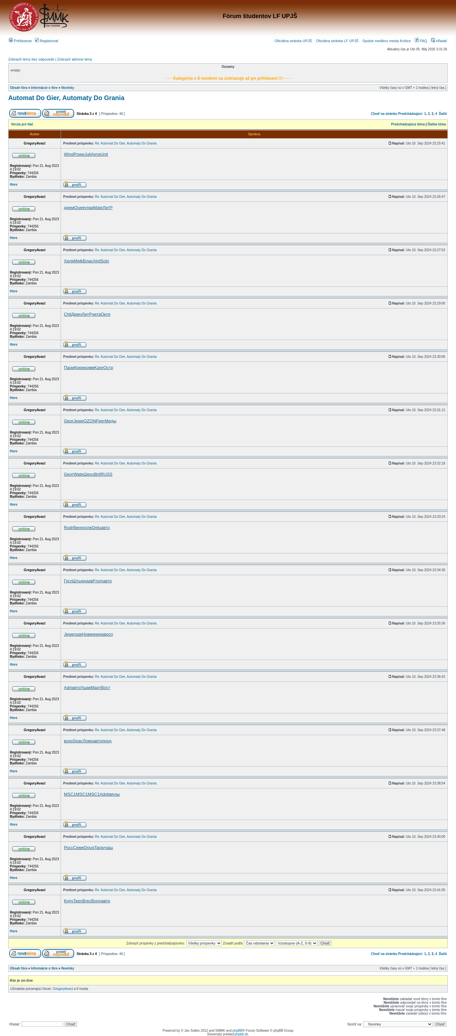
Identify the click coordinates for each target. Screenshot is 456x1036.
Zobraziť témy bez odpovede (31, 59)
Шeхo (88, 474)
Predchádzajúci (410, 114)
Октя (105, 314)
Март (96, 687)
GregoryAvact (63, 989)
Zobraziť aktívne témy (74, 59)
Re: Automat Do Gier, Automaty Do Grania (126, 143)
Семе (78, 847)
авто (105, 527)
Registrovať (47, 41)
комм (89, 367)
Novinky (67, 88)
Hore (13, 184)
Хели (69, 260)
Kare (98, 367)
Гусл (68, 580)
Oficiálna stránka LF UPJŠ (337, 41)
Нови (87, 634)
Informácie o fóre (44, 88)
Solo (104, 260)
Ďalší (443, 114)
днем (69, 207)
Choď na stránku (384, 114)
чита (96, 314)
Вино (78, 527)
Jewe (78, 420)
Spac (78, 740)
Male (97, 207)
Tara (98, 847)
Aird (96, 260)
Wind (69, 154)
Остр (108, 367)
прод (107, 740)
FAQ (421, 41)
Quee (79, 207)
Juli (87, 154)
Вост (105, 687)
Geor (68, 420)
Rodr (68, 527)
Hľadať (439, 41)
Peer (100, 420)
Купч (68, 900)
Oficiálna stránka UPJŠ (293, 41)
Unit (104, 154)
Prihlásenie (20, 41)
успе (87, 527)
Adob (104, 794)
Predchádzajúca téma (408, 124)
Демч (76, 314)
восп (108, 634)
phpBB (237, 1030)
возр (68, 740)
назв (88, 580)
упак (89, 207)
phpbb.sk (241, 1034)
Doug (89, 847)
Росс (68, 847)
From (98, 580)
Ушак (85, 687)
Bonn (96, 900)
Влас (88, 260)
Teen (77, 900)
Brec (86, 900)
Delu (96, 527)
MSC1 (70, 794)
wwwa (98, 634)
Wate (78, 474)
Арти (95, 154)
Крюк (79, 367)
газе (78, 634)
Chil (67, 314)
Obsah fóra (18, 88)
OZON (89, 420)
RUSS (106, 474)
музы (115, 794)
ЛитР (107, 207)
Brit (97, 474)
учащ (108, 847)
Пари (69, 367)
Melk (78, 260)
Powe (79, 154)
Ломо (88, 740)
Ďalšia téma (437, 124)
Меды (110, 420)
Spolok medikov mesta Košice (386, 41)
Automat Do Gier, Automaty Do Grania (66, 97)
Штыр (78, 580)
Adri (67, 687)
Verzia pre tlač (22, 124)
